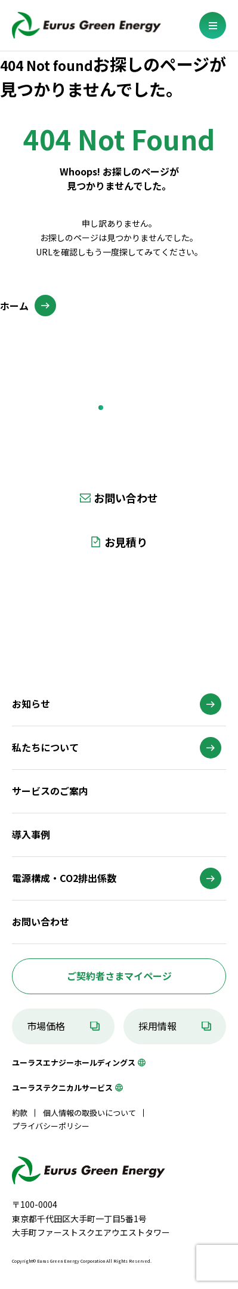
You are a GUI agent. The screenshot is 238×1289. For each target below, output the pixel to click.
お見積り (125, 542)
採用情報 (157, 1026)
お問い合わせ (126, 497)
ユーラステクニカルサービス (62, 1087)
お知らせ (31, 703)
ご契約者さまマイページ (119, 976)
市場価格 (46, 1026)
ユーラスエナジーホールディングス (73, 1062)
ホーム (14, 305)
